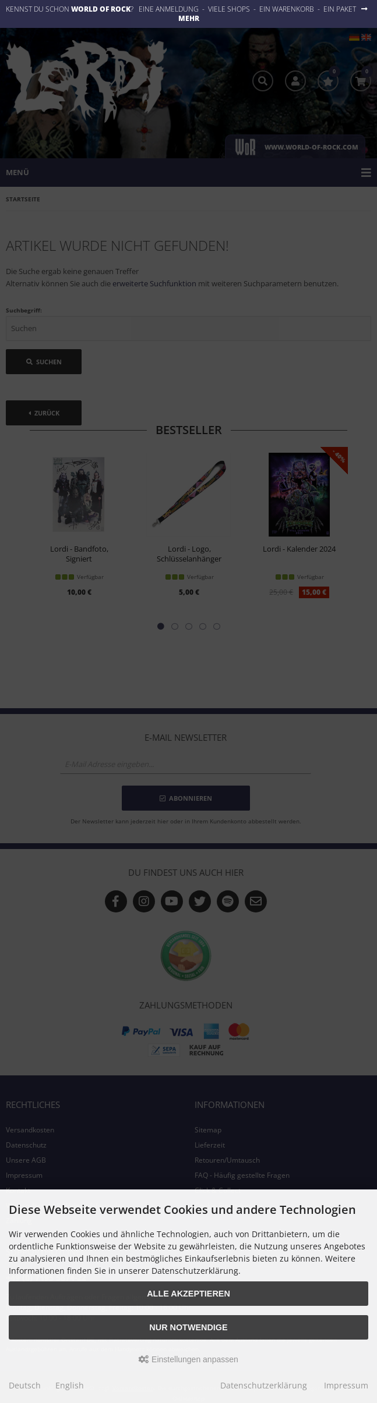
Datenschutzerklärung (263, 1385)
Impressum (346, 1385)
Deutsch (25, 1385)
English (69, 1385)
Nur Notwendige (188, 1327)
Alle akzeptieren (188, 1293)
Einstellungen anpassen (188, 1359)
